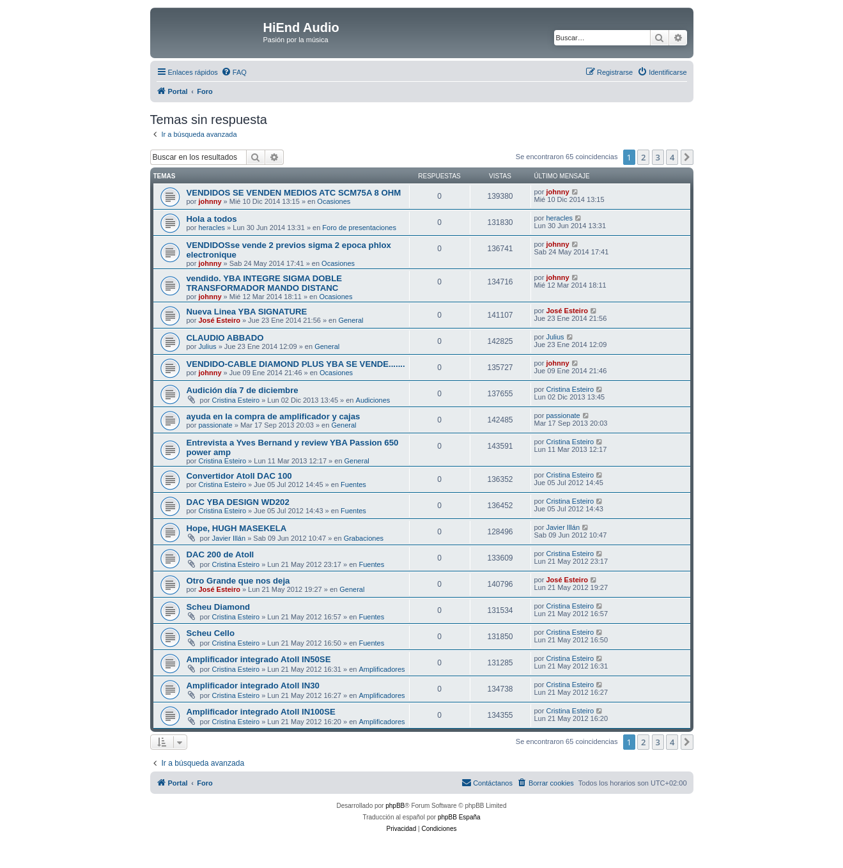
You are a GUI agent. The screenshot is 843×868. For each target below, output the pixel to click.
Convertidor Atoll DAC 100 (239, 476)
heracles (211, 227)
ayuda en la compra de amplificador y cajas (273, 416)
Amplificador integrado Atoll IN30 (253, 685)
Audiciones (373, 400)
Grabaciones (363, 538)
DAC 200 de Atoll (220, 554)
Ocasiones (333, 201)
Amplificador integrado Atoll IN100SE (261, 712)
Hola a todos (212, 219)
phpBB (395, 805)
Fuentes (353, 484)
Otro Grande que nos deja (238, 580)
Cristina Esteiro (236, 400)
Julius (207, 346)
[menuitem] (234, 72)
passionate (215, 425)
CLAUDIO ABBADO (225, 338)
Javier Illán (229, 538)
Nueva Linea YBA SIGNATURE (247, 311)
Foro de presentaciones (359, 227)
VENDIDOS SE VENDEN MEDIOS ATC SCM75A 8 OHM (294, 193)
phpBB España (459, 817)
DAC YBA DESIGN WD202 (238, 502)
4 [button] (672, 157)
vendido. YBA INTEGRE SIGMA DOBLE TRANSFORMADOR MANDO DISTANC (265, 283)
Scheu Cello (211, 633)
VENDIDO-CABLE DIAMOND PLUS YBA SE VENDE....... (296, 364)
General (350, 320)
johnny (209, 201)
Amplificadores (382, 669)
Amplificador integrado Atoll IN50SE (259, 659)
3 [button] (658, 157)
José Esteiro (219, 320)
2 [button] (643, 157)
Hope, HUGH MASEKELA (237, 528)
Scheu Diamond (219, 607)
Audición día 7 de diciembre (242, 390)
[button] (687, 157)
